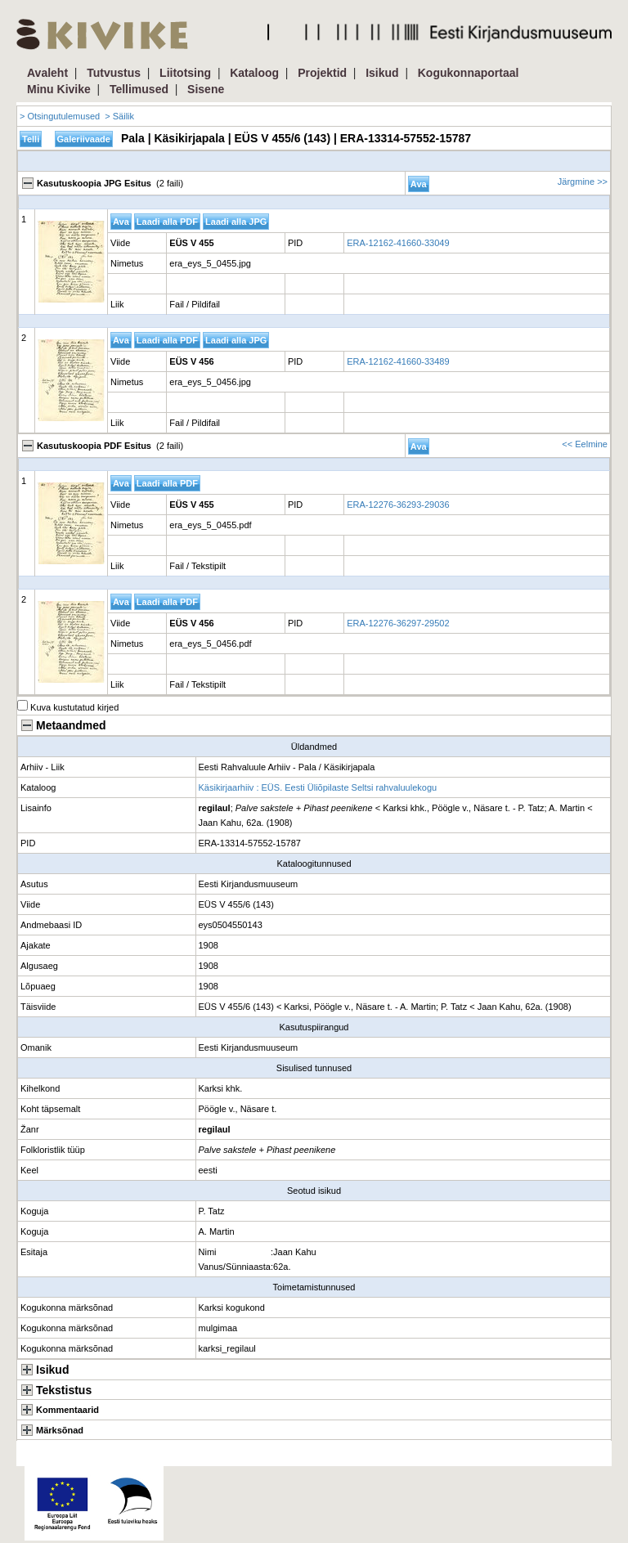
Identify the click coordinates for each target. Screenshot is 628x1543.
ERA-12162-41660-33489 (398, 361)
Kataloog (254, 72)
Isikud (382, 72)
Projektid (322, 72)
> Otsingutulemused (60, 116)
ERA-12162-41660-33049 (398, 243)
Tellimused (139, 89)
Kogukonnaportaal (468, 72)
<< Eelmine (585, 444)
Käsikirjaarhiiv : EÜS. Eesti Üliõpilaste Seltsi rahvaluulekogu (318, 787)
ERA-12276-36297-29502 (398, 623)
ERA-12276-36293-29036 (398, 504)
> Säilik (119, 116)
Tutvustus (114, 72)
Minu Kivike (59, 89)
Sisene (205, 89)
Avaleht (47, 72)
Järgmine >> (583, 181)
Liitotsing (185, 72)
